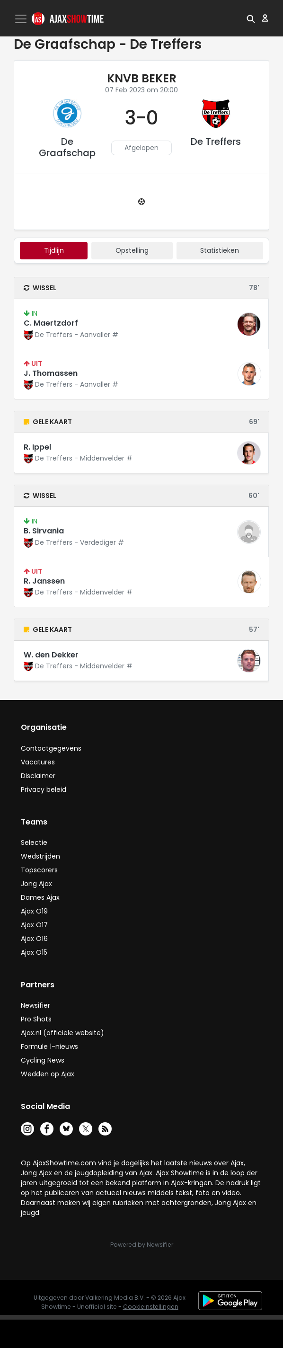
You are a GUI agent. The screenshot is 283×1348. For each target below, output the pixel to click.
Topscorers (39, 870)
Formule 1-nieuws (49, 1046)
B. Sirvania (44, 530)
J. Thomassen (51, 373)
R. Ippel (37, 447)
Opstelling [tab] (132, 250)
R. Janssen (44, 581)
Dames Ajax (40, 897)
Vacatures (38, 762)
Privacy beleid (43, 789)
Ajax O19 (34, 911)
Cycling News (42, 1060)
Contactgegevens (51, 748)
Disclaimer (38, 775)
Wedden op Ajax (47, 1074)
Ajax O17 (34, 925)
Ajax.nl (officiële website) (62, 1033)
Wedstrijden (40, 856)
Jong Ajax (36, 883)
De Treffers (216, 141)
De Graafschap (67, 147)
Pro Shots (36, 1019)
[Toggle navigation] (22, 19)
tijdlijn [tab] (54, 250)
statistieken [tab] (219, 250)
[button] (251, 18)
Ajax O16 (34, 938)
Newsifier (35, 1005)
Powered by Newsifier (141, 1245)
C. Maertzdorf (51, 323)
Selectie (34, 842)
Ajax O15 (34, 952)
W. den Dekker (51, 654)
